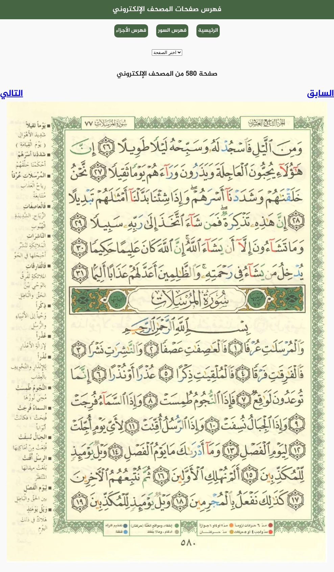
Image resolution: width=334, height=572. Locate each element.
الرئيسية (208, 30)
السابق (320, 93)
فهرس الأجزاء (131, 30)
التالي (11, 93)
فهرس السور (172, 30)
